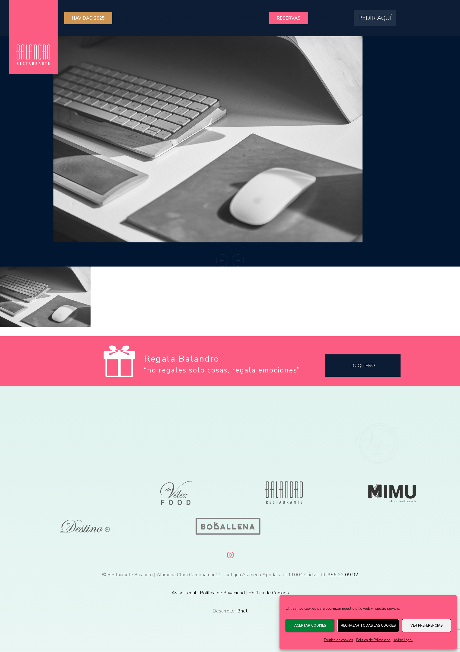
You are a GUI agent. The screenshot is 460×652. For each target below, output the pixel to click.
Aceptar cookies (310, 625)
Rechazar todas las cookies (368, 625)
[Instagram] (230, 554)
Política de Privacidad (373, 640)
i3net (242, 611)
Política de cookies (338, 640)
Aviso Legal (403, 640)
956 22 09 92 (342, 574)
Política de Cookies (269, 593)
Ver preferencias (426, 625)
